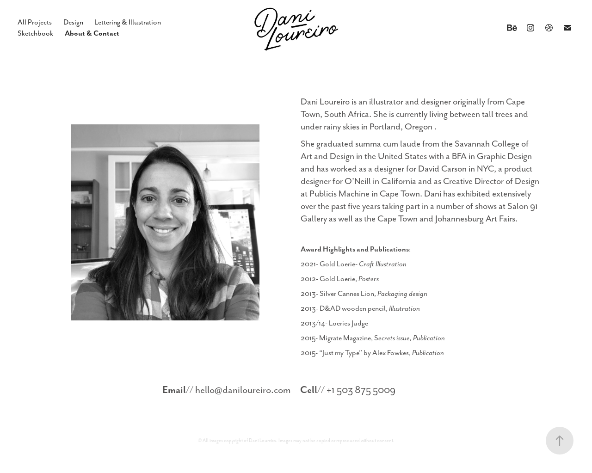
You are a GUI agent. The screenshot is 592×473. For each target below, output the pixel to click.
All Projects (35, 22)
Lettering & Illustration (127, 22)
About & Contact (92, 33)
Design (73, 22)
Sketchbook (35, 33)
